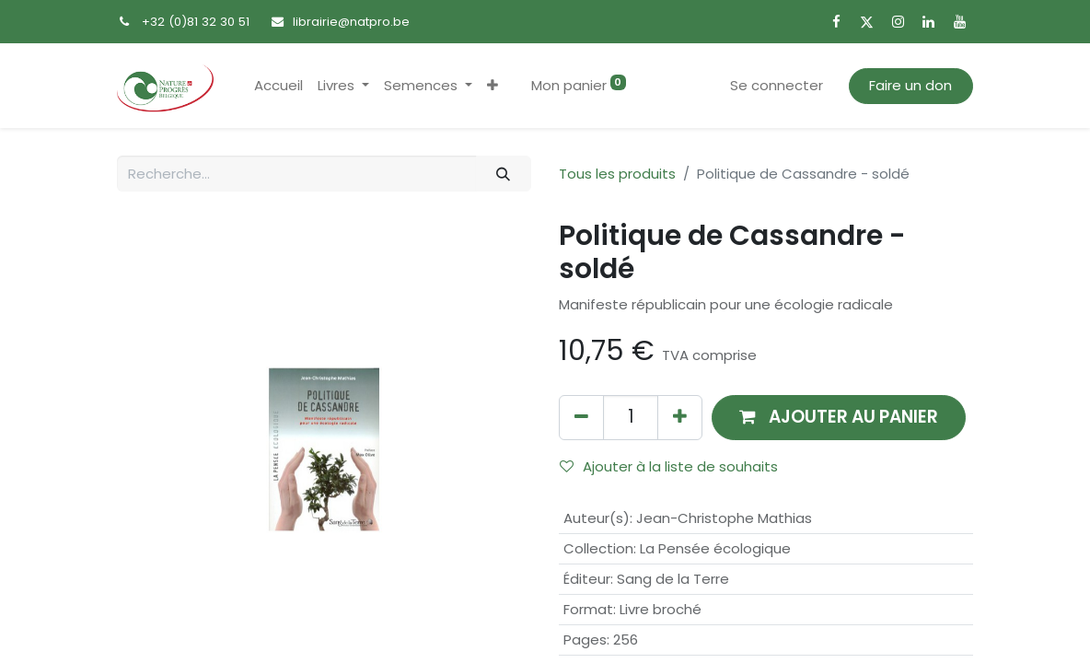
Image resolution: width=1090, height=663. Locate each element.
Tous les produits (617, 173)
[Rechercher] (503, 174)
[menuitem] (278, 86)
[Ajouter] (679, 417)
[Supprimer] (581, 417)
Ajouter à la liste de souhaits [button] (669, 466)
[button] (492, 86)
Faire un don (910, 85)
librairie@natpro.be (351, 21)
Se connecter (776, 85)
